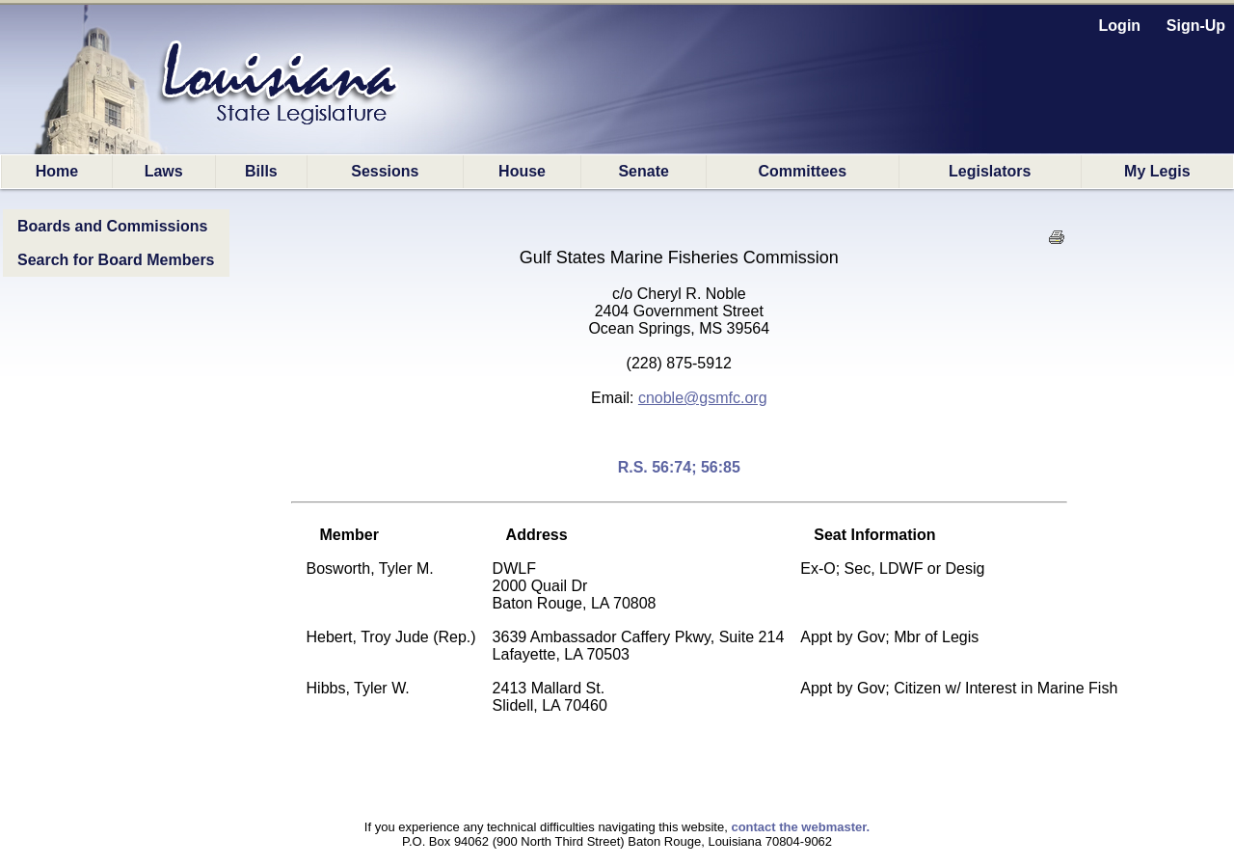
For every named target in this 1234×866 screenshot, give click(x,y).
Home (57, 171)
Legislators (990, 171)
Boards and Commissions (112, 226)
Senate (643, 171)
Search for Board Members (116, 260)
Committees (803, 171)
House (522, 171)
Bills (261, 171)
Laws (164, 171)
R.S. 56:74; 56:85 (679, 467)
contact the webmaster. (800, 827)
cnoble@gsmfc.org (702, 398)
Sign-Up (1196, 25)
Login (1120, 25)
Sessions (384, 171)
